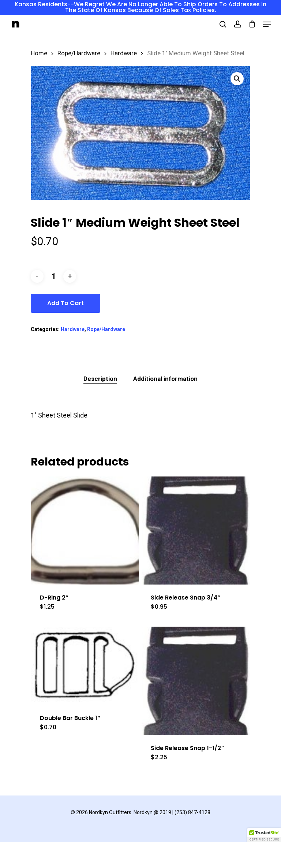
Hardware (123, 53)
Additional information (165, 378)
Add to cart (65, 303)
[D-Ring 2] (85, 530)
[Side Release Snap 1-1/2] (196, 681)
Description (100, 378)
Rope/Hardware (78, 53)
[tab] (100, 379)
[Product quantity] (53, 276)
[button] (237, 78)
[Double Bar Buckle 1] (85, 666)
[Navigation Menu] (267, 24)
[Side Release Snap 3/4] (196, 530)
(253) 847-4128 (192, 812)
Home (39, 53)
